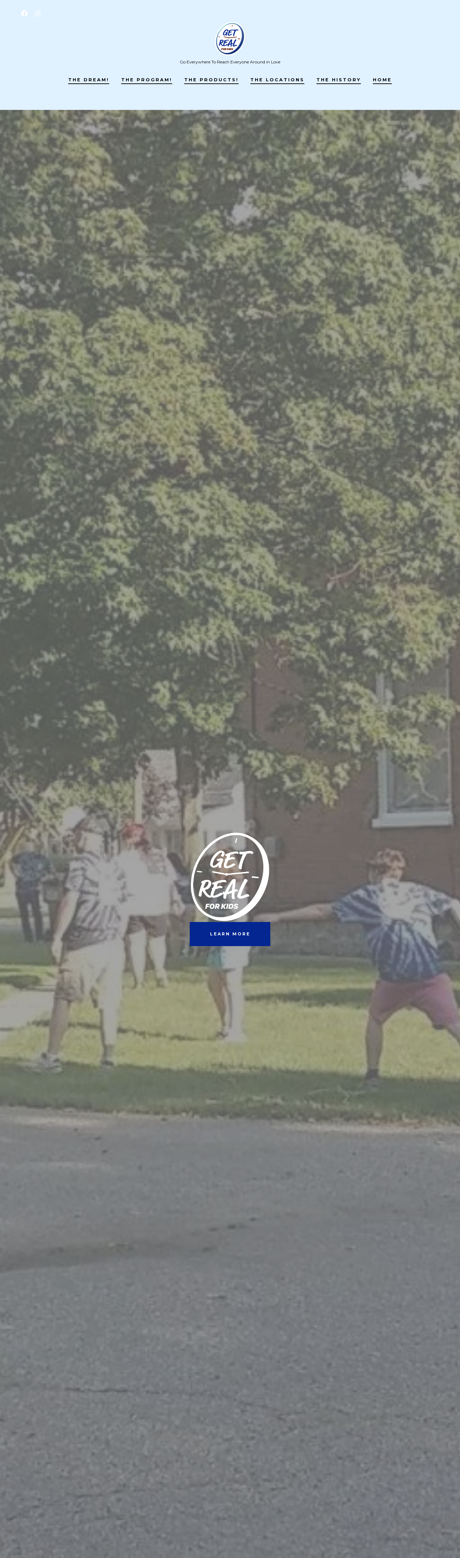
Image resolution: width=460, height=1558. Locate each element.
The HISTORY (338, 79)
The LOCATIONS (277, 79)
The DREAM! (88, 79)
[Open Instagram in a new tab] (37, 13)
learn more (230, 933)
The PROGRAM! (146, 79)
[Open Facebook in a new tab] (24, 13)
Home (382, 79)
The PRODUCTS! (211, 79)
